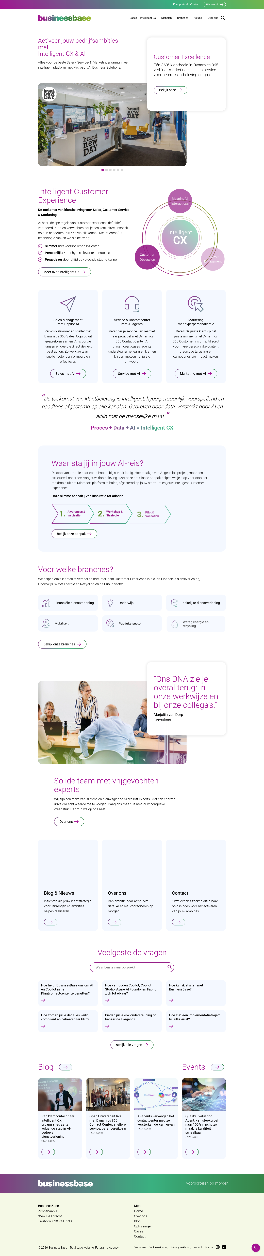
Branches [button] (182, 17)
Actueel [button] (198, 17)
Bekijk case (167, 90)
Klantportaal (180, 4)
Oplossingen (143, 1226)
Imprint (198, 1247)
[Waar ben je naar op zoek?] (128, 967)
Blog (137, 1221)
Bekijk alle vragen (129, 1050)
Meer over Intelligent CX (61, 272)
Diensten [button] (166, 17)
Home (138, 1211)
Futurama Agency (107, 1247)
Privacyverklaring (181, 1247)
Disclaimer (140, 1247)
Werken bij (212, 4)
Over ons (213, 17)
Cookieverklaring (158, 1247)
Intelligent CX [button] (148, 17)
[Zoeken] (170, 967)
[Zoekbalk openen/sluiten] (223, 18)
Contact (195, 4)
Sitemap (209, 1247)
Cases (133, 17)
